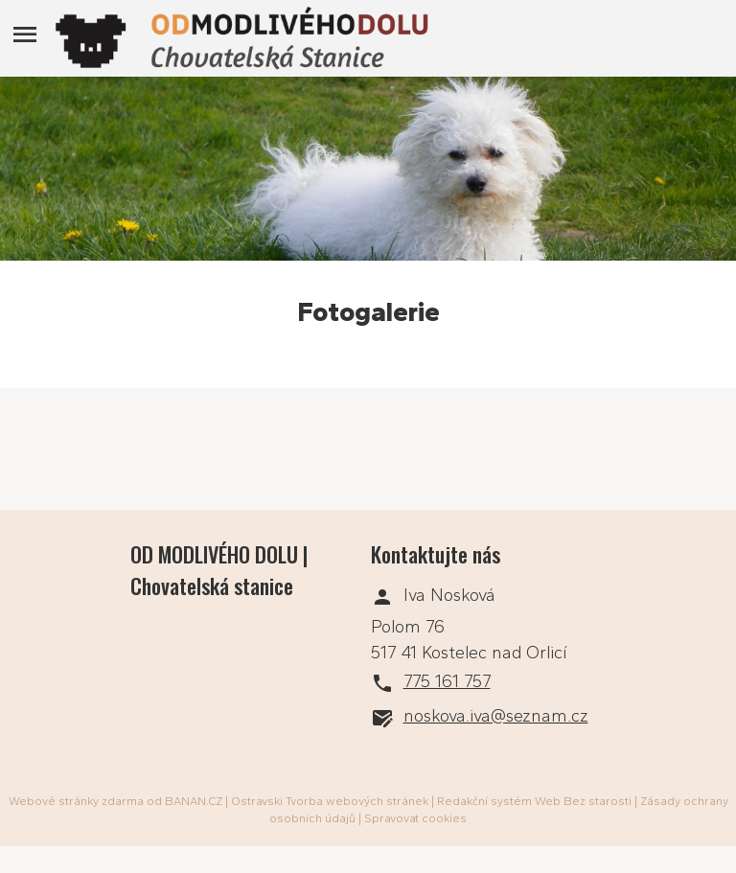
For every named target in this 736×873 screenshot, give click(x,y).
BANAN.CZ (193, 801)
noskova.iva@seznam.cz (495, 715)
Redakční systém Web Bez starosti (534, 801)
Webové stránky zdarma (76, 801)
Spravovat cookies (415, 818)
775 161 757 (447, 681)
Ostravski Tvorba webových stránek (329, 801)
